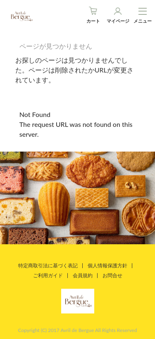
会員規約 (83, 275)
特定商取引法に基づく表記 (48, 265)
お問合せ (112, 275)
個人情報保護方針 (107, 265)
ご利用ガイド (48, 275)
